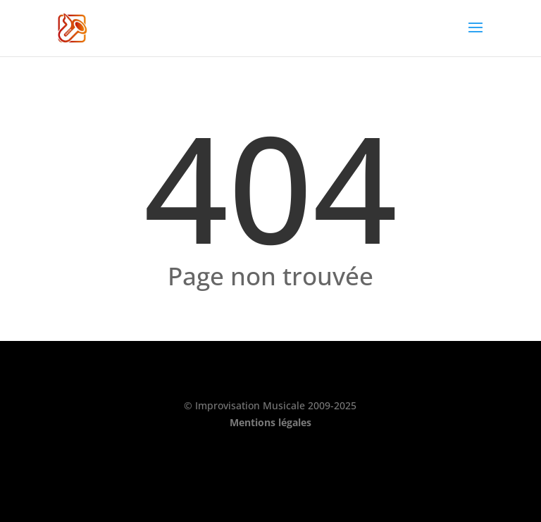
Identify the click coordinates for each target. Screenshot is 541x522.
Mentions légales (270, 422)
